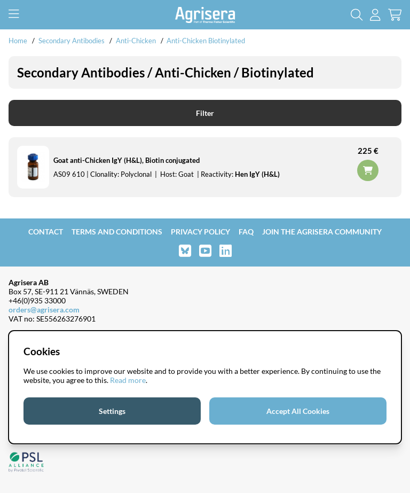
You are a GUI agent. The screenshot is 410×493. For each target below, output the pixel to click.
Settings (112, 411)
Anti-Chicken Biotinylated (206, 40)
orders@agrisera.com (44, 309)
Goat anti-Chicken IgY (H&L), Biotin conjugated (126, 160)
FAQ (246, 231)
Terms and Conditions (117, 231)
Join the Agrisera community (322, 231)
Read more (128, 380)
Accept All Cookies (297, 411)
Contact (45, 231)
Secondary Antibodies (71, 40)
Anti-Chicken (136, 40)
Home (18, 40)
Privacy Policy (200, 231)
